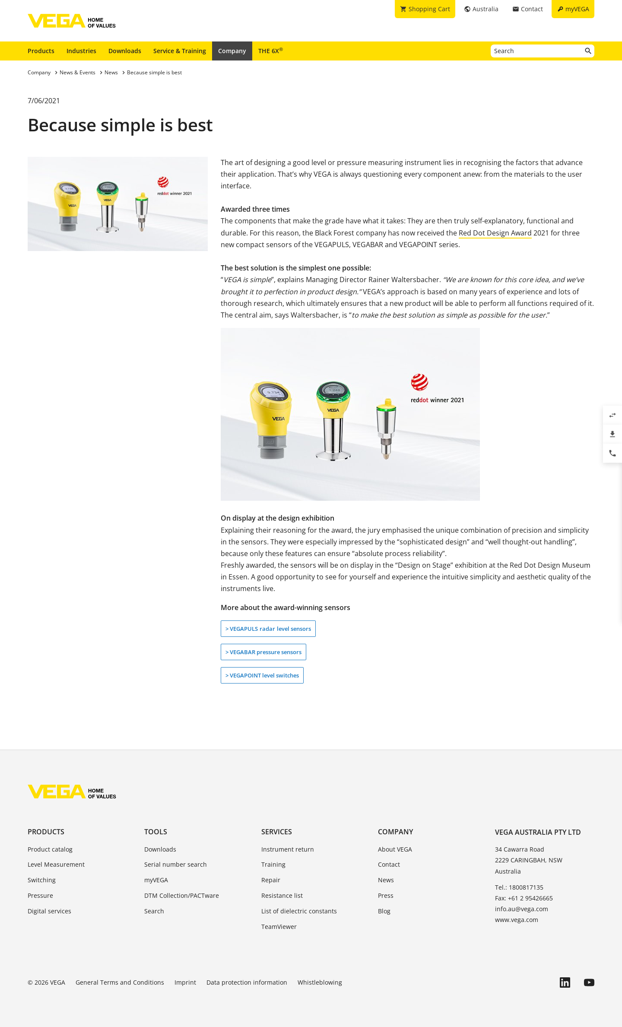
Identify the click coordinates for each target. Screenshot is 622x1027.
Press (386, 895)
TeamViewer (279, 926)
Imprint (185, 982)
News (386, 880)
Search (154, 911)
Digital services (49, 911)
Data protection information (246, 982)
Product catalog (50, 849)
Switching (42, 880)
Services (276, 831)
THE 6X (270, 50)
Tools (155, 831)
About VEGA (395, 849)
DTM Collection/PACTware (181, 895)
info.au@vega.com (521, 909)
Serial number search (175, 864)
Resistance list (282, 895)
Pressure (40, 895)
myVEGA (156, 880)
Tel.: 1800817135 (519, 887)
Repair (270, 880)
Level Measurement (56, 864)
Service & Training (179, 51)
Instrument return (287, 849)
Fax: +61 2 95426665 (524, 898)
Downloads (124, 51)
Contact (389, 864)
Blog (384, 911)
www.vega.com (516, 920)
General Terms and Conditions (120, 982)
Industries (81, 51)
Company (232, 51)
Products (41, 51)
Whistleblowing (320, 982)
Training (273, 864)
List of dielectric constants (299, 911)
